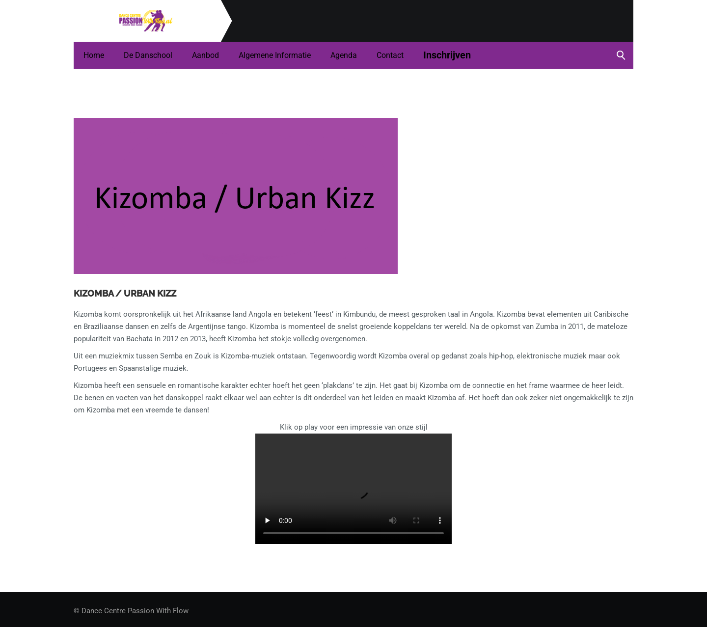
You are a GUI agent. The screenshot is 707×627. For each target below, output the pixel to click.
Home (93, 55)
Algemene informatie (275, 55)
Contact (390, 55)
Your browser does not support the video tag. (353, 489)
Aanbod (205, 55)
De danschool (148, 55)
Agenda (343, 55)
